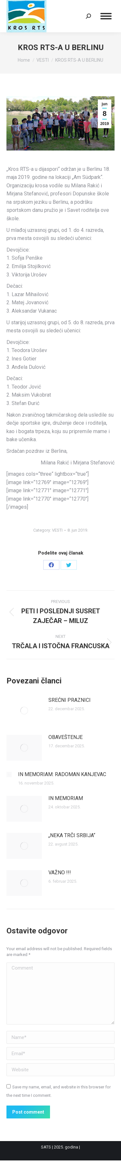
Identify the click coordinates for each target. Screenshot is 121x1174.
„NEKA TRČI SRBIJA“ (71, 835)
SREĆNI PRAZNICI (69, 700)
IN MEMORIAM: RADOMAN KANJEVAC (62, 774)
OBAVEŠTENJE (65, 737)
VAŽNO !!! (59, 872)
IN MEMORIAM (65, 798)
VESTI (57, 530)
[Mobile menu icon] (106, 16)
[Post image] (24, 710)
